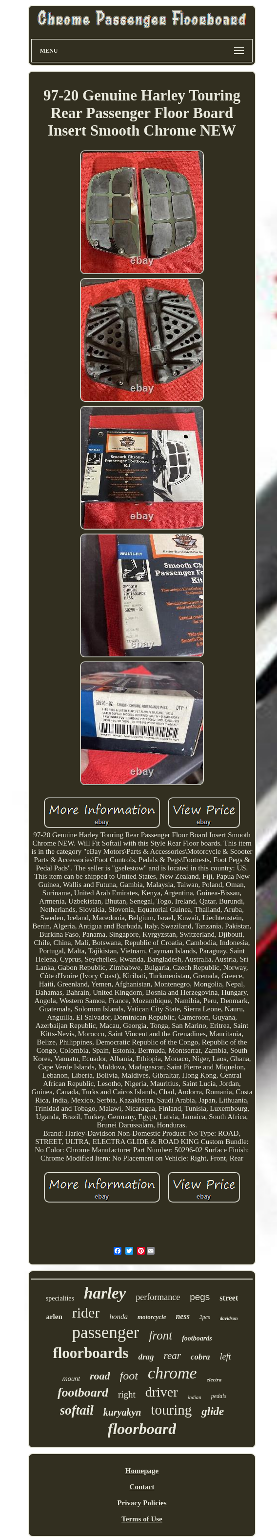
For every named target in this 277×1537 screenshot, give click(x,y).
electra (214, 1379)
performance (158, 1297)
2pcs (204, 1317)
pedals (218, 1396)
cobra (200, 1356)
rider (86, 1312)
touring (171, 1410)
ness (182, 1316)
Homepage (141, 1471)
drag (146, 1356)
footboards (197, 1338)
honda (118, 1316)
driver (161, 1391)
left (225, 1356)
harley (105, 1293)
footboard (83, 1392)
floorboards (90, 1352)
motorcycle (152, 1316)
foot (129, 1375)
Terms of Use (141, 1519)
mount (71, 1378)
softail (77, 1410)
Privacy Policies (141, 1503)
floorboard (142, 1429)
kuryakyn (122, 1412)
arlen (54, 1316)
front (160, 1335)
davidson (229, 1318)
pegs (200, 1297)
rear (172, 1355)
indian (194, 1397)
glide (212, 1411)
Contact (142, 1487)
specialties (60, 1298)
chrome (172, 1373)
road (100, 1376)
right (127, 1394)
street (228, 1298)
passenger (105, 1332)
